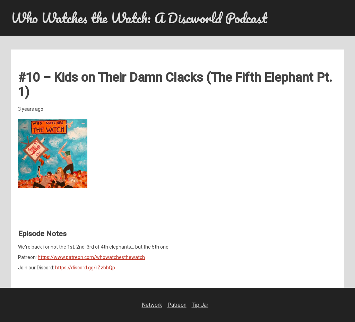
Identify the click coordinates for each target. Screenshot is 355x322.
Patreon (177, 305)
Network (152, 305)
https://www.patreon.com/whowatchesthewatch (91, 257)
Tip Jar (200, 305)
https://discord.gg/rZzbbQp (85, 267)
